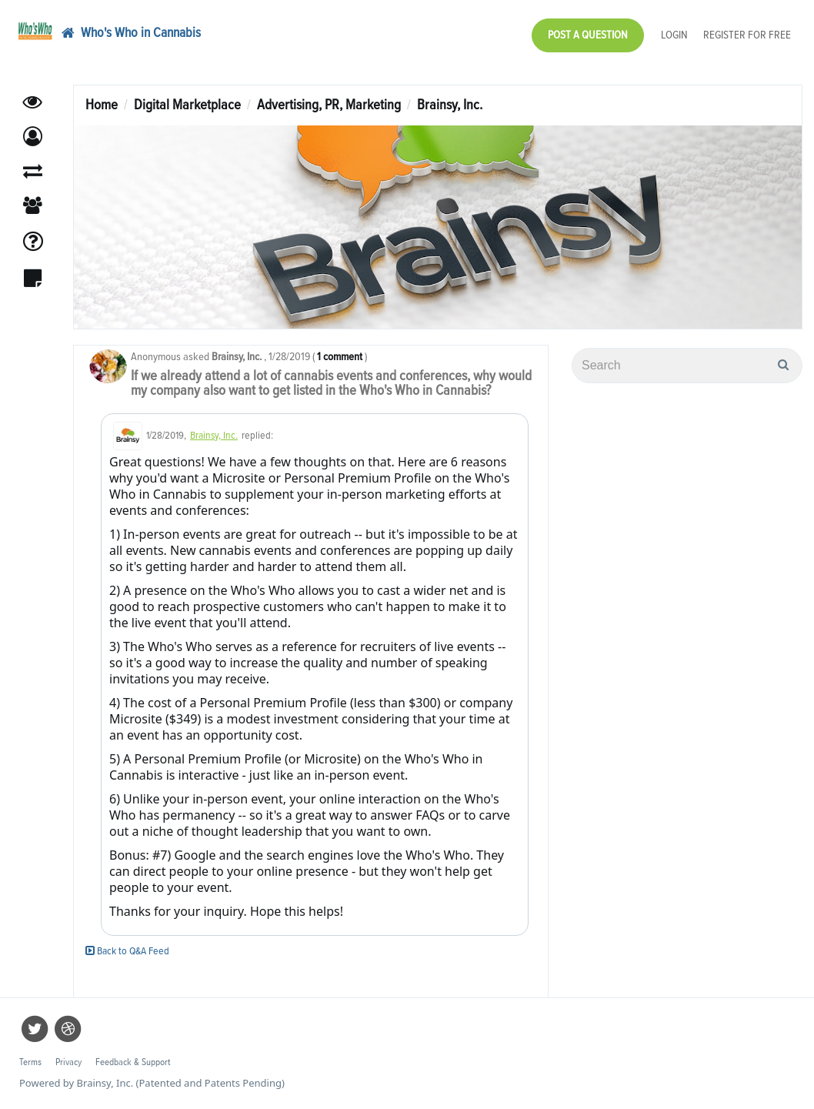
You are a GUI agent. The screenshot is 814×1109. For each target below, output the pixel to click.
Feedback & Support (132, 1062)
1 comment (340, 356)
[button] (32, 136)
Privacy (68, 1062)
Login (674, 35)
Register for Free (747, 35)
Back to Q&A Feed (127, 951)
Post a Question (588, 35)
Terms (30, 1062)
